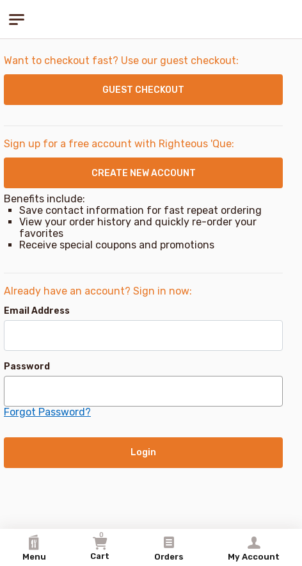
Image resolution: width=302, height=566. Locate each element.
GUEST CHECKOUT (143, 90)
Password (27, 366)
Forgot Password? (47, 412)
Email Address (37, 310)
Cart (99, 546)
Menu (34, 548)
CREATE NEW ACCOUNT (143, 173)
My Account (254, 548)
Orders (169, 548)
